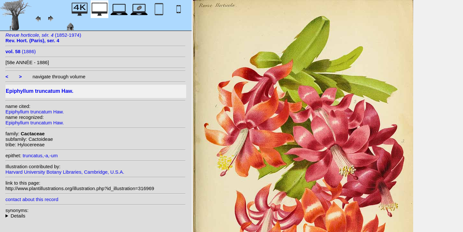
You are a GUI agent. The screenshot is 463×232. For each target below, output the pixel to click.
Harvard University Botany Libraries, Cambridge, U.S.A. (64, 172)
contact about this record (31, 199)
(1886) (20, 51)
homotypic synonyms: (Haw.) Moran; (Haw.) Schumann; (95, 215)
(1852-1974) (43, 37)
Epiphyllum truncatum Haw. (34, 111)
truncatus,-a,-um (40, 155)
